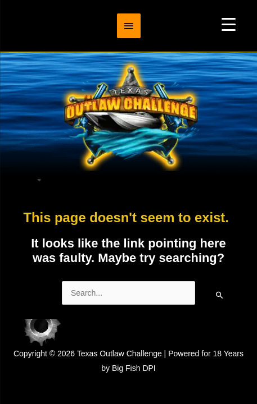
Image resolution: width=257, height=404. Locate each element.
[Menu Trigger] (228, 23)
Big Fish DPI (134, 368)
